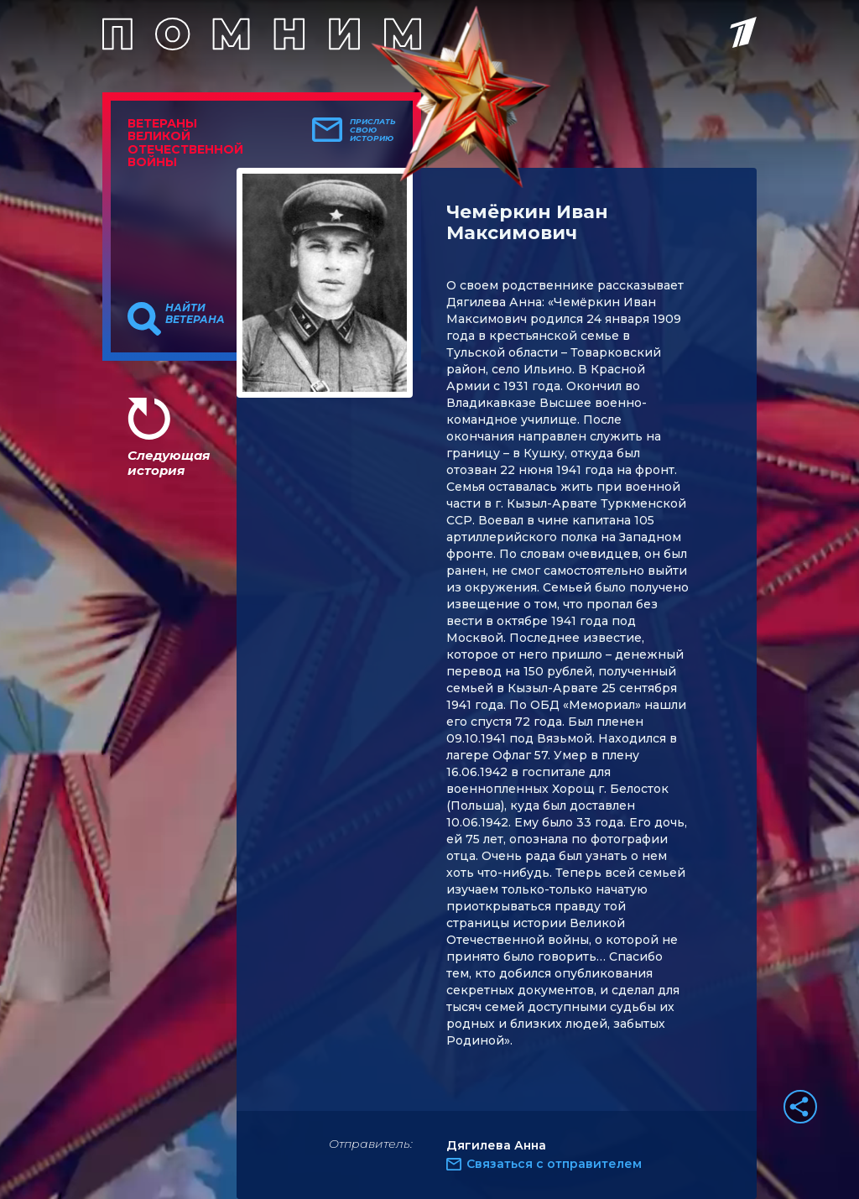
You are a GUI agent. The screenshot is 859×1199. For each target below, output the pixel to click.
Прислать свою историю (373, 130)
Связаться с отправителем (554, 1163)
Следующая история (169, 462)
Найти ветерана (195, 314)
